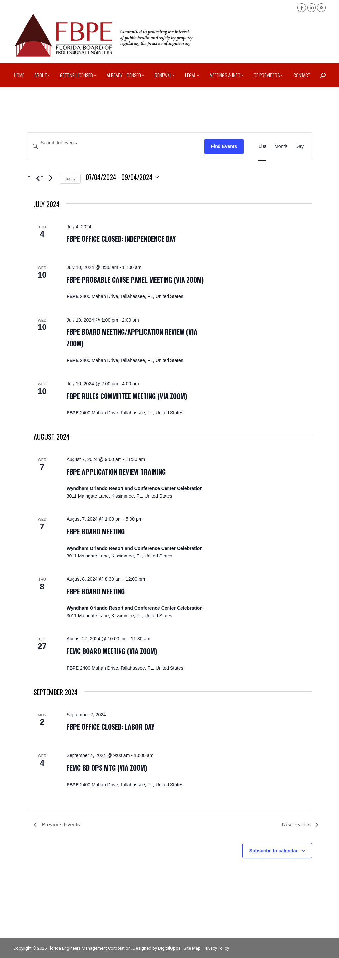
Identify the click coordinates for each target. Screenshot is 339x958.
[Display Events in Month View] (280, 147)
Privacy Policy (216, 948)
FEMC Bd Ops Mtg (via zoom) (107, 768)
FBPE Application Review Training (116, 472)
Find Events (224, 146)
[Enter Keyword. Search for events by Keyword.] (115, 143)
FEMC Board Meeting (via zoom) (112, 651)
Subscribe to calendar (273, 850)
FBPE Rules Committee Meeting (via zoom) (127, 396)
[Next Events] (51, 178)
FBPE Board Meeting (96, 531)
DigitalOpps (169, 948)
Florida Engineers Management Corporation (89, 948)
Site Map (192, 948)
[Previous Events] (38, 178)
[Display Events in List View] (262, 147)
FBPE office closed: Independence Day (121, 239)
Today (70, 178)
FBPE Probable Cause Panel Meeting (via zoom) (135, 280)
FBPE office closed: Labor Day (110, 727)
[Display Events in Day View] (299, 147)
